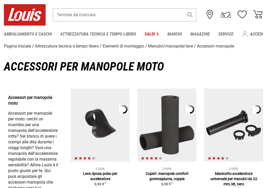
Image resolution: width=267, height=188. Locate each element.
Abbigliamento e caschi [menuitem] (28, 34)
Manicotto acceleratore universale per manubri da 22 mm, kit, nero (233, 179)
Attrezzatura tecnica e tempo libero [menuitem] (98, 34)
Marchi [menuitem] (174, 34)
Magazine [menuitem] (200, 34)
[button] (190, 15)
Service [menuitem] (225, 34)
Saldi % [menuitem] (151, 34)
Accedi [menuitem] (256, 34)
